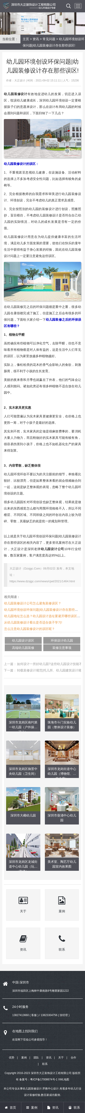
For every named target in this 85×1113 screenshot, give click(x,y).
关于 (61, 1057)
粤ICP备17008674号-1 (43, 1079)
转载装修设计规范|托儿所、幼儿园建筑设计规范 (51, 670)
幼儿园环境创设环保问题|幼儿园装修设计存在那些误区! (43, 609)
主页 (26, 39)
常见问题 (49, 39)
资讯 (36, 39)
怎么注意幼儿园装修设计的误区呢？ (29, 629)
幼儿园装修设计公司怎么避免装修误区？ (32, 603)
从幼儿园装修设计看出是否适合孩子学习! (33, 622)
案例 (24, 1057)
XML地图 (63, 1079)
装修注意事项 (61, 648)
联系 (45, 1064)
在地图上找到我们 (25, 1031)
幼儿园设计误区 (23, 640)
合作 (73, 1057)
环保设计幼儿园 (62, 640)
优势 (11, 1057)
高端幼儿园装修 (23, 648)
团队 (36, 1057)
